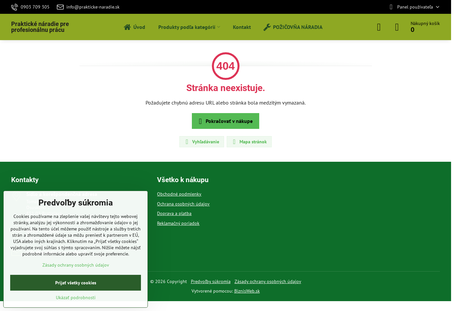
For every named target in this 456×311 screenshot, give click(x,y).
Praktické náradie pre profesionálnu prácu (40, 27)
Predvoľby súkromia (211, 281)
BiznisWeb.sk (247, 291)
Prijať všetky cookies (75, 283)
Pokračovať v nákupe (224, 121)
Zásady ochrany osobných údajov (268, 281)
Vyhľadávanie (201, 141)
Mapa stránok (249, 141)
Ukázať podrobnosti (76, 297)
